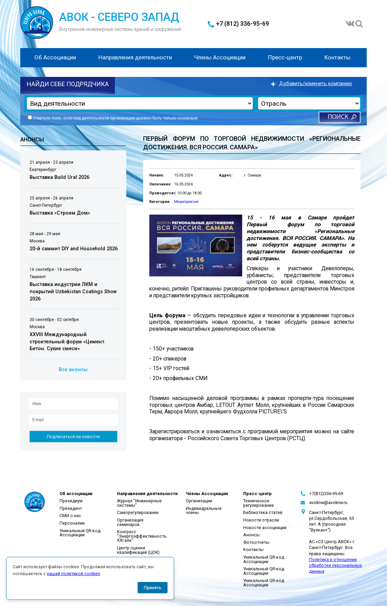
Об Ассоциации (55, 57)
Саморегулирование (138, 512)
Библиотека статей (262, 512)
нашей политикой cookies (73, 573)
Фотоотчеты (256, 542)
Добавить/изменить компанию (315, 84)
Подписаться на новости (73, 436)
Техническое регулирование (258, 503)
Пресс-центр (285, 57)
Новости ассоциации (265, 527)
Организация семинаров (130, 522)
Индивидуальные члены (204, 510)
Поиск (338, 117)
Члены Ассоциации (220, 57)
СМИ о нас (70, 515)
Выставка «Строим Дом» (60, 213)
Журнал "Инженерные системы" (139, 503)
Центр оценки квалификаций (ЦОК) (138, 550)
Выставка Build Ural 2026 (59, 177)
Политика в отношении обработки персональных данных (335, 565)
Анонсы (251, 534)
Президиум (71, 500)
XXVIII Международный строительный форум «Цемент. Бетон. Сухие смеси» (68, 342)
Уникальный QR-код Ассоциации (80, 533)
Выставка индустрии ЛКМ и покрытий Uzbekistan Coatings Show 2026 (73, 292)
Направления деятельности (135, 57)
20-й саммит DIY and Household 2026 (74, 249)
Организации (199, 500)
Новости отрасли (261, 520)
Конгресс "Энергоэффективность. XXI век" (142, 536)
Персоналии (72, 523)
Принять (152, 587)
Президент (71, 508)
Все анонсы (73, 370)
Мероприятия (186, 201)
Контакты (337, 57)
